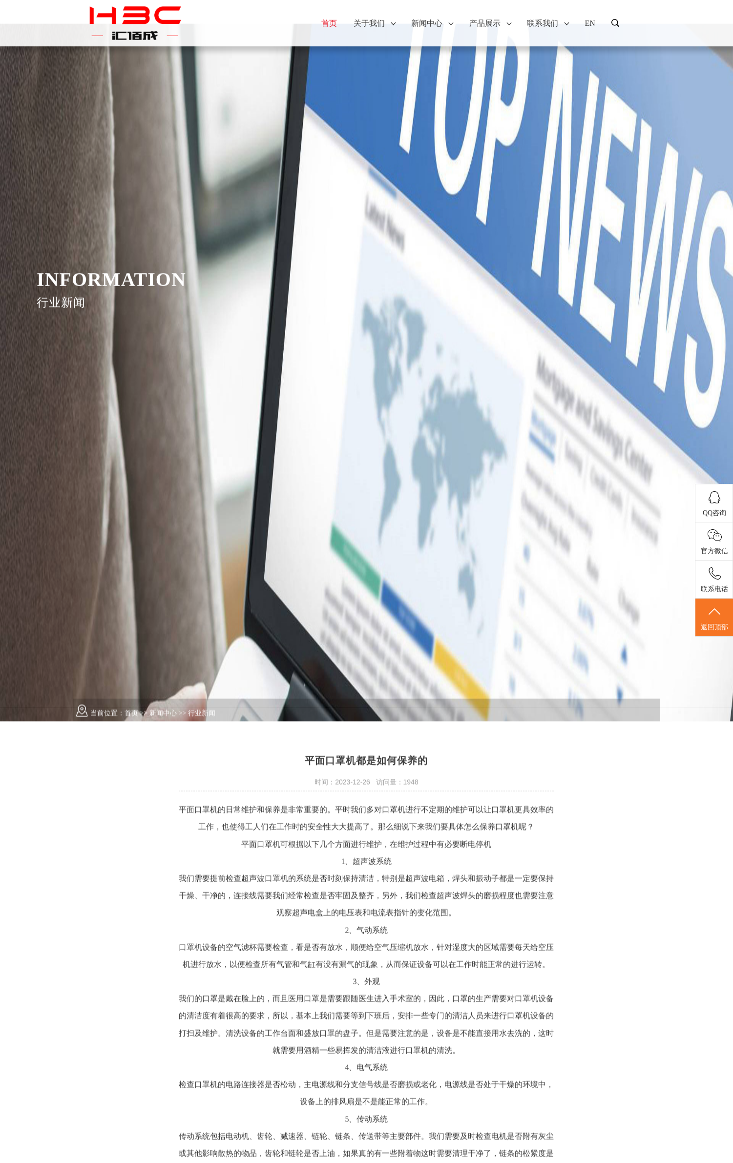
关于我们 (374, 23)
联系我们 (547, 23)
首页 (329, 23)
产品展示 (490, 23)
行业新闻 (201, 735)
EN (590, 23)
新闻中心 (432, 23)
